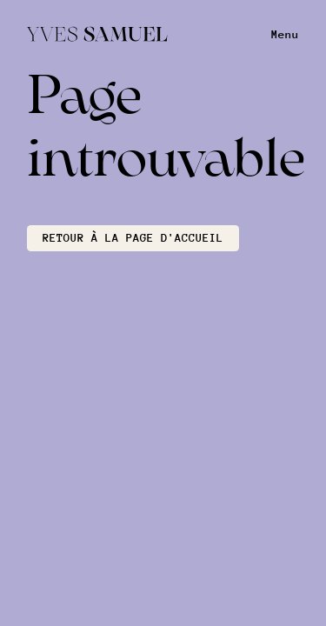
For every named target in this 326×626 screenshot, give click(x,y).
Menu (285, 34)
